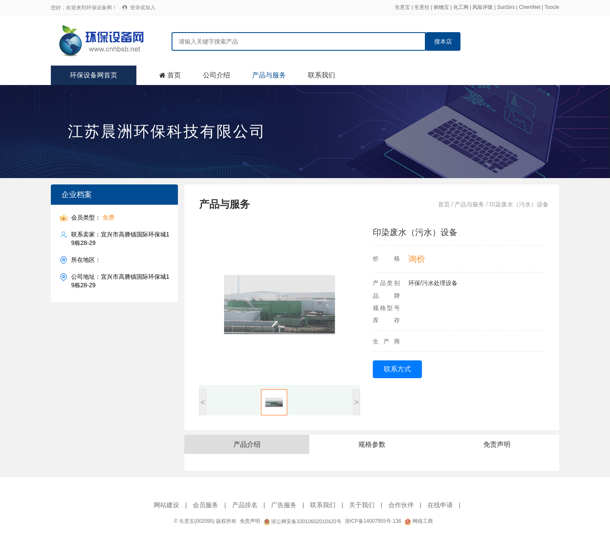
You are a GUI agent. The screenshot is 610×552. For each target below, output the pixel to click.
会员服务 (205, 504)
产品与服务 (269, 75)
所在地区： (86, 260)
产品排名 (245, 504)
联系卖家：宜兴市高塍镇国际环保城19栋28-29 (120, 238)
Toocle (551, 7)
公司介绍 (216, 75)
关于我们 (361, 504)
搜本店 (443, 41)
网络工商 (419, 521)
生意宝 (402, 7)
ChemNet (530, 7)
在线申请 (440, 504)
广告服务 (284, 504)
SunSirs (506, 7)
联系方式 (397, 369)
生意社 (422, 7)
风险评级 (482, 7)
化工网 (461, 7)
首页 (174, 75)
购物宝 (441, 7)
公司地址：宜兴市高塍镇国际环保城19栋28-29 (120, 280)
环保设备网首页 (93, 75)
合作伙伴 (401, 504)
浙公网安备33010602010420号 (302, 522)
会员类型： (92, 218)
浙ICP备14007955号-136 (373, 521)
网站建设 (166, 504)
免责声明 (250, 521)
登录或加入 (142, 8)
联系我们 (321, 75)
